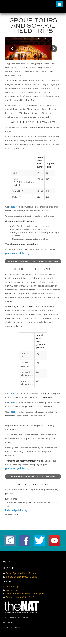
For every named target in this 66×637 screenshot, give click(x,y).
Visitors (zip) (12, 590)
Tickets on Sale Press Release (21, 576)
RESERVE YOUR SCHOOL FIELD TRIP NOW (33, 476)
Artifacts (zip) (12, 586)
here (13, 207)
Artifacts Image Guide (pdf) (20, 597)
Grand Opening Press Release (21, 573)
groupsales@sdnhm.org (17, 253)
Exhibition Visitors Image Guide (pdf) (25, 593)
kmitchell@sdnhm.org (16, 510)
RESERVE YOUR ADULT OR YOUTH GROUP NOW (33, 261)
